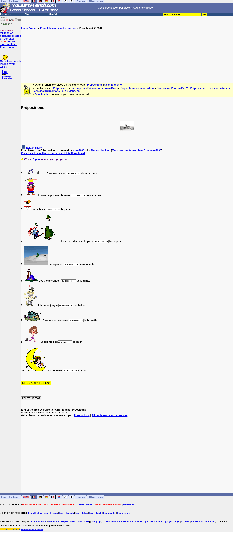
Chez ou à (163, 88)
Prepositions (95, 84)
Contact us (128, 505)
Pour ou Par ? (179, 88)
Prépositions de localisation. (137, 88)
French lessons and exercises (58, 28)
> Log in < (6, 23)
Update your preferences (203, 521)
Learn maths (109, 513)
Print (4, 74)
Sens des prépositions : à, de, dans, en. (56, 91)
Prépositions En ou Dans (102, 88)
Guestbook (6, 76)
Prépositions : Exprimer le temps (210, 88)
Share (38, 147)
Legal (176, 521)
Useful (53, 14)
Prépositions (61, 88)
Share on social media (32, 529)
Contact (5, 73)
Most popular (85, 505)
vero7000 (78, 150)
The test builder (100, 150)
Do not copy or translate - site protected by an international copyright (138, 521)
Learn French (29, 28)
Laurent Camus (38, 521)
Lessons (5, 14)
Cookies (185, 521)
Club (27, 14)
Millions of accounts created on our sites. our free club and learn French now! (10, 40)
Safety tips (96, 521)
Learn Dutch (95, 513)
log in (36, 159)
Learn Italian (81, 513)
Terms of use (82, 521)
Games (81, 497)
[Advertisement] (127, 52)
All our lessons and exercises (109, 415)
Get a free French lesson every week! (10, 64)
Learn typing (123, 513)
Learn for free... (10, 497)
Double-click (42, 94)
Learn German (51, 513)
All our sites (95, 497)
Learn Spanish (66, 513)
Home (4, 71)
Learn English (35, 513)
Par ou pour (78, 88)
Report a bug (7, 78)
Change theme (113, 84)
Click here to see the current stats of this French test (53, 153)
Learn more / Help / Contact (61, 521)
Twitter (30, 147)
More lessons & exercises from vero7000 (136, 150)
